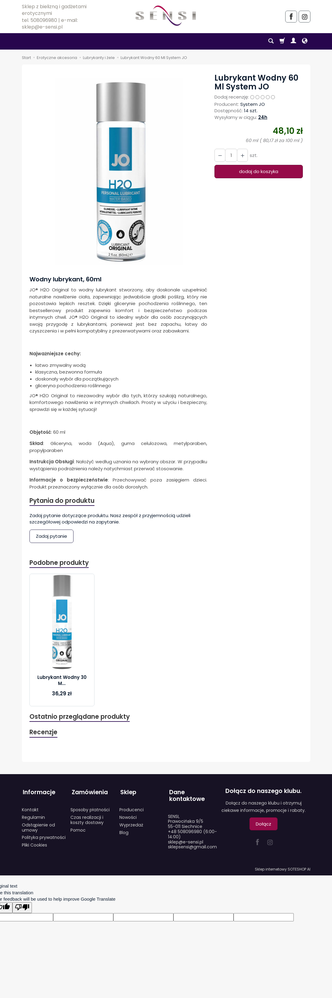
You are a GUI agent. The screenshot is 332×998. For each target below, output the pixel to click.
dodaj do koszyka (258, 171)
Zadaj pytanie (51, 536)
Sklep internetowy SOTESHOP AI (282, 867)
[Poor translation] (22, 906)
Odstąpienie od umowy (38, 826)
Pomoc (78, 829)
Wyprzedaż (131, 823)
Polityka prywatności (44, 836)
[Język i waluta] (304, 41)
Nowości (128, 816)
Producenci (131, 808)
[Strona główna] (166, 15)
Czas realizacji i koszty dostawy (87, 818)
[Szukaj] (271, 41)
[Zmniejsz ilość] (241, 155)
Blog (123, 831)
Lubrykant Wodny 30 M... (62, 681)
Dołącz (263, 825)
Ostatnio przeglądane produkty (79, 717)
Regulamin (33, 816)
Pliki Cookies (34, 843)
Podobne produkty (59, 563)
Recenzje (43, 733)
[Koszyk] (282, 41)
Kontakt (30, 808)
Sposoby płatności (90, 808)
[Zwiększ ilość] (219, 155)
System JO (252, 104)
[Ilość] (230, 155)
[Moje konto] (293, 41)
